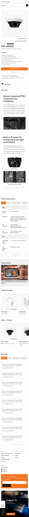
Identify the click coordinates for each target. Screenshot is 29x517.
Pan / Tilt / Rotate (16, 203)
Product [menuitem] (3, 5)
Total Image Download (22, 41)
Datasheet (14, 72)
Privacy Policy (17, 478)
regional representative (14, 76)
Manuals (4, 358)
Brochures (23, 358)
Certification (16, 358)
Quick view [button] (14, 309)
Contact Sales (14, 69)
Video (3, 203)
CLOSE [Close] (27, 500)
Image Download (23, 38)
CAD (10, 358)
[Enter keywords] (17, 5)
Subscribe (6, 485)
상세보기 (2, 515)
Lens (8, 203)
